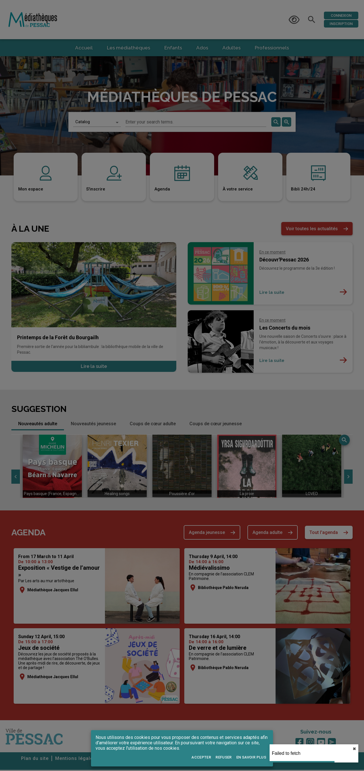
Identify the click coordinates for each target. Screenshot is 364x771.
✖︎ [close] (354, 749)
